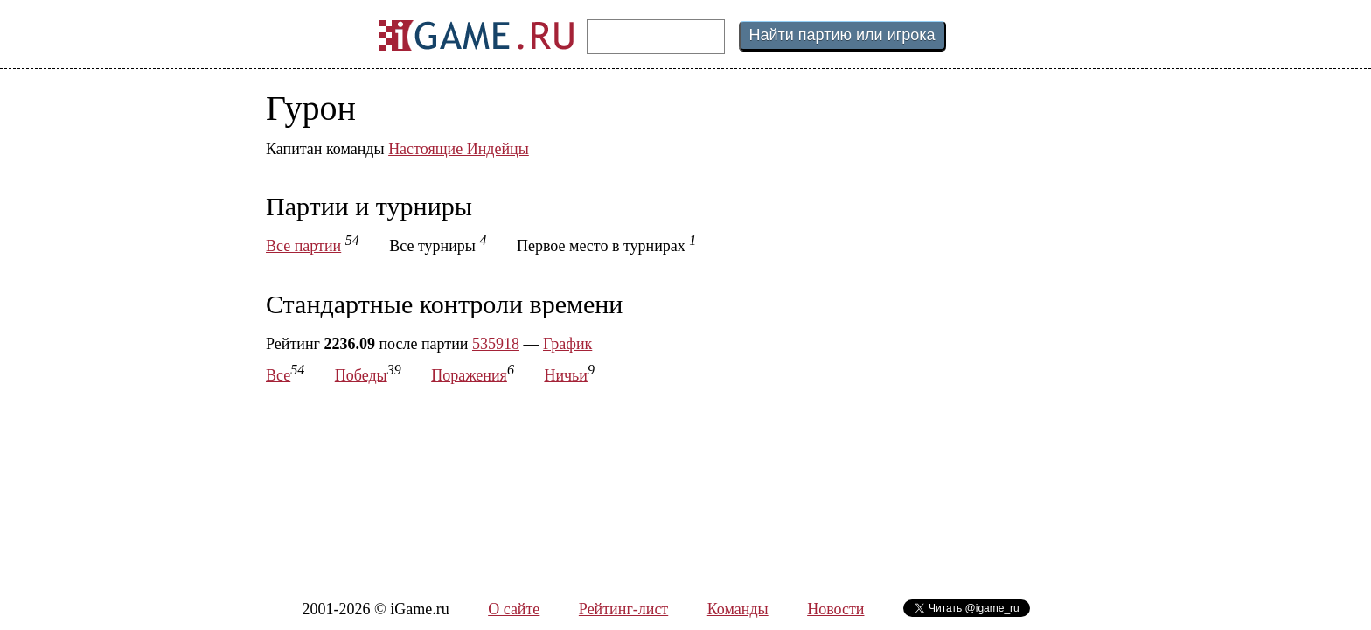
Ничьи (566, 375)
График (567, 344)
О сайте (513, 609)
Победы (361, 375)
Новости (835, 609)
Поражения (469, 375)
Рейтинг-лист (623, 609)
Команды (738, 609)
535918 (495, 344)
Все (278, 375)
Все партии (303, 246)
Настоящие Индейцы (458, 149)
